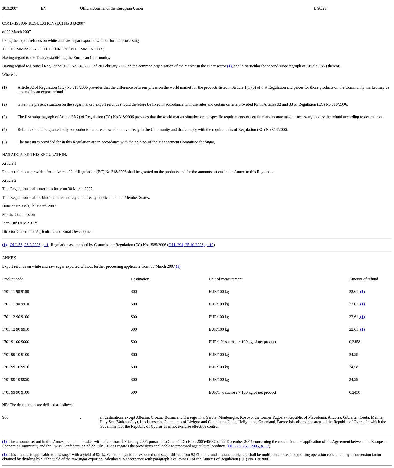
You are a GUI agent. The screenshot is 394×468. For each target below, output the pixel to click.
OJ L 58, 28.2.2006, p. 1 (29, 245)
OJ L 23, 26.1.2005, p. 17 (248, 446)
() (229, 66)
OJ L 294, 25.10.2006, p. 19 (190, 245)
